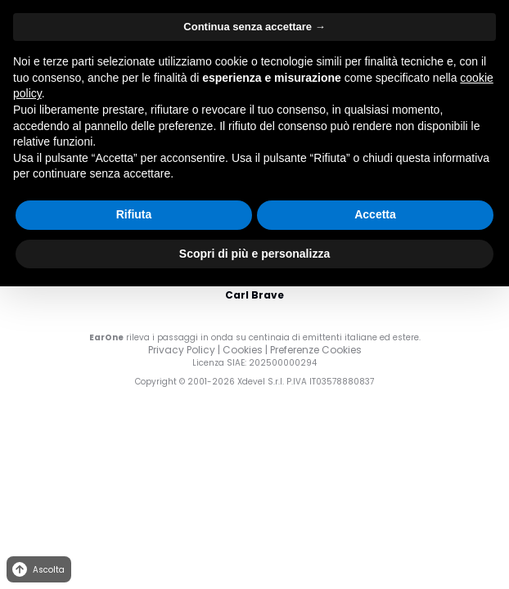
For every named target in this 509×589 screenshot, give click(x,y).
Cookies (243, 350)
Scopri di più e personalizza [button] (254, 253)
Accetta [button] (375, 214)
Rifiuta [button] (134, 214)
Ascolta (37, 569)
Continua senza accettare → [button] (254, 26)
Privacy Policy (181, 350)
